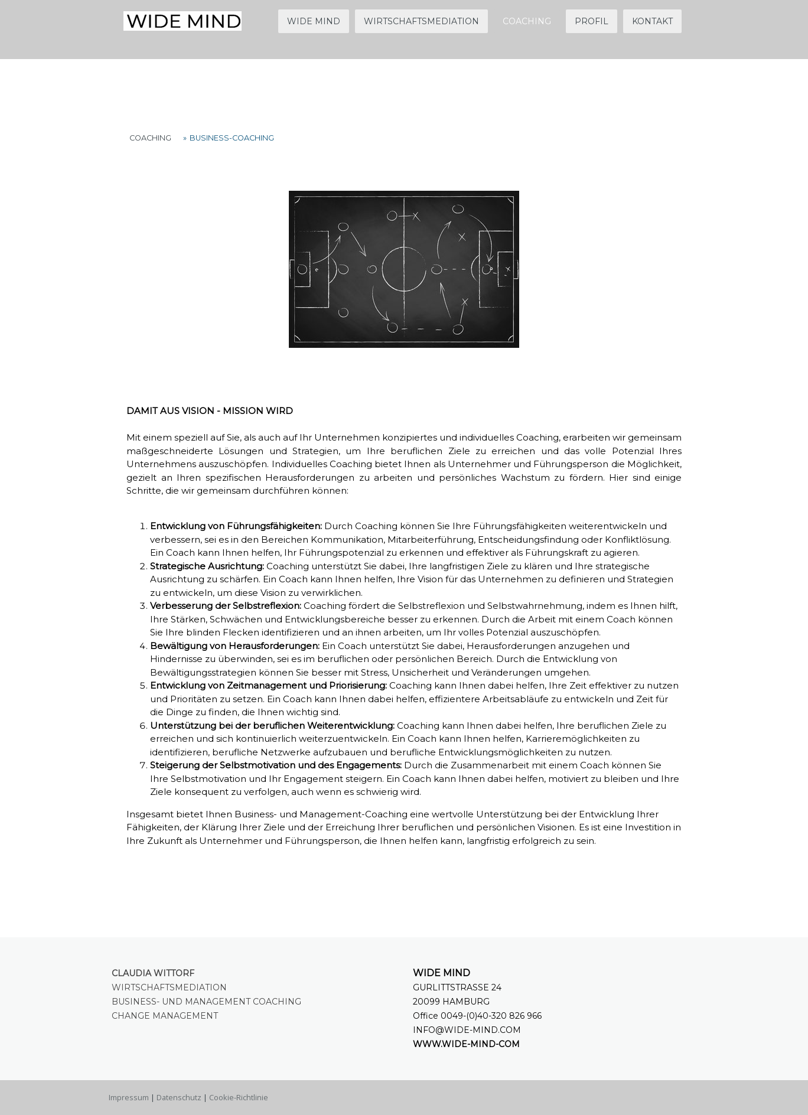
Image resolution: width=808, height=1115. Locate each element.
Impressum (129, 1097)
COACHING (527, 21)
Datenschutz (179, 1097)
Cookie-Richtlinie (238, 1097)
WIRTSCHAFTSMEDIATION (421, 21)
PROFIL (591, 21)
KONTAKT (652, 21)
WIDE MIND (313, 21)
